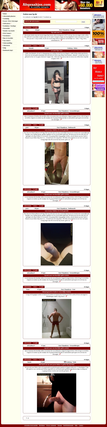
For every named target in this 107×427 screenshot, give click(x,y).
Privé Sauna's (6, 33)
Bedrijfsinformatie (68, 425)
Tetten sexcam (97, 47)
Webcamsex (6, 23)
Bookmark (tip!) (7, 50)
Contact (81, 425)
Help (4, 48)
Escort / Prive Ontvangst (10, 21)
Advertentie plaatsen (8, 16)
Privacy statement (51, 425)
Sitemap (59, 425)
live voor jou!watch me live (98, 62)
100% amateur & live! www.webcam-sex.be (98, 16)
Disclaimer (42, 425)
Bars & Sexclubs (7, 38)
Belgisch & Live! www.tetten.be (98, 49)
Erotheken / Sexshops (9, 26)
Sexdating (5, 18)
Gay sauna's (6, 40)
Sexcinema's (6, 35)
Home (4, 14)
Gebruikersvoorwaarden (31, 425)
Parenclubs (6, 28)
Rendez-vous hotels (8, 31)
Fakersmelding (7, 43)
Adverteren (6, 45)
